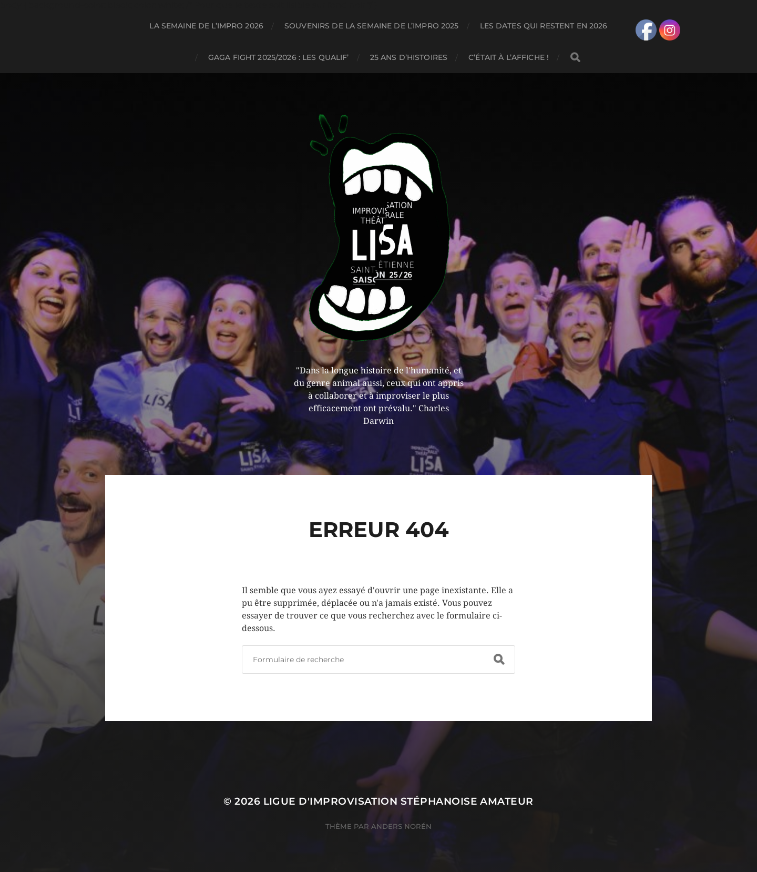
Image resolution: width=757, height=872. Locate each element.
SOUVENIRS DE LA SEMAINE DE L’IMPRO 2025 (371, 26)
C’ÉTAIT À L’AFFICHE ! (508, 57)
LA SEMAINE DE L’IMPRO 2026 (206, 26)
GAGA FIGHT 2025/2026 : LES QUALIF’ (278, 57)
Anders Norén (401, 826)
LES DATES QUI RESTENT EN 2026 (544, 26)
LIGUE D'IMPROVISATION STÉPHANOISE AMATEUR (398, 801)
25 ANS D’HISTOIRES (409, 57)
